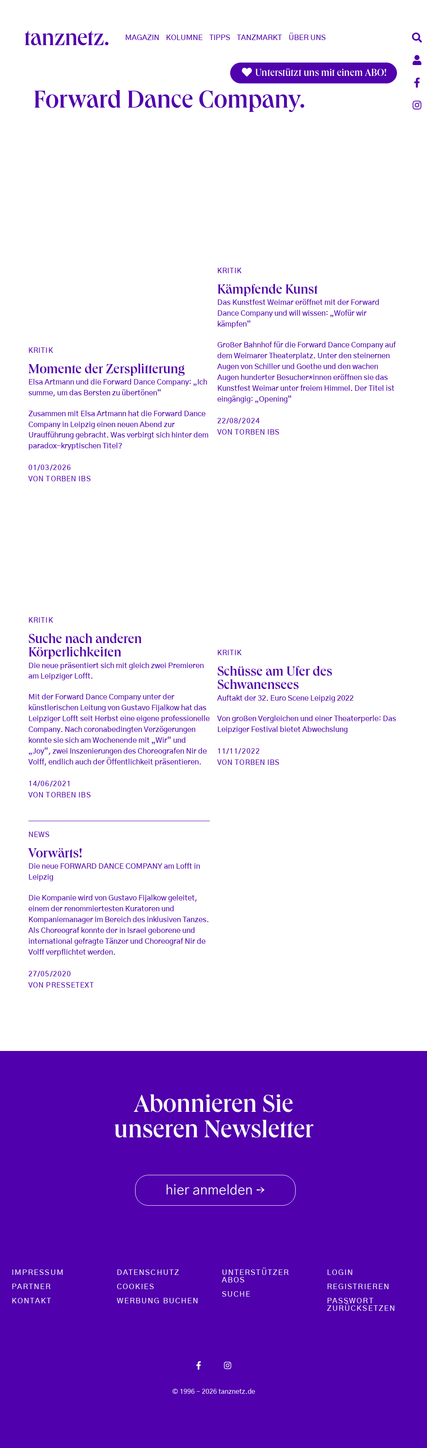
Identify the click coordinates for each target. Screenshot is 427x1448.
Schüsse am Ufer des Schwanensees (274, 679)
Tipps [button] (219, 38)
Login (340, 1273)
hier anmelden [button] (215, 1189)
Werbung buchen (158, 1301)
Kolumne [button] (184, 38)
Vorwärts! (55, 855)
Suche (236, 1294)
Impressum (38, 1273)
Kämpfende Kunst (267, 291)
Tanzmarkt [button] (259, 38)
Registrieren (358, 1287)
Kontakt (32, 1301)
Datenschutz (148, 1273)
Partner (32, 1287)
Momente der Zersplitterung (106, 370)
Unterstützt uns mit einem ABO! (314, 73)
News (39, 834)
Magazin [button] (142, 38)
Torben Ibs (68, 479)
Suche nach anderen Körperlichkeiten (85, 647)
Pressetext (70, 985)
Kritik (40, 350)
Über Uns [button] (307, 38)
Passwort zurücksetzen (361, 1304)
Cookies (136, 1287)
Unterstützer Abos (255, 1276)
